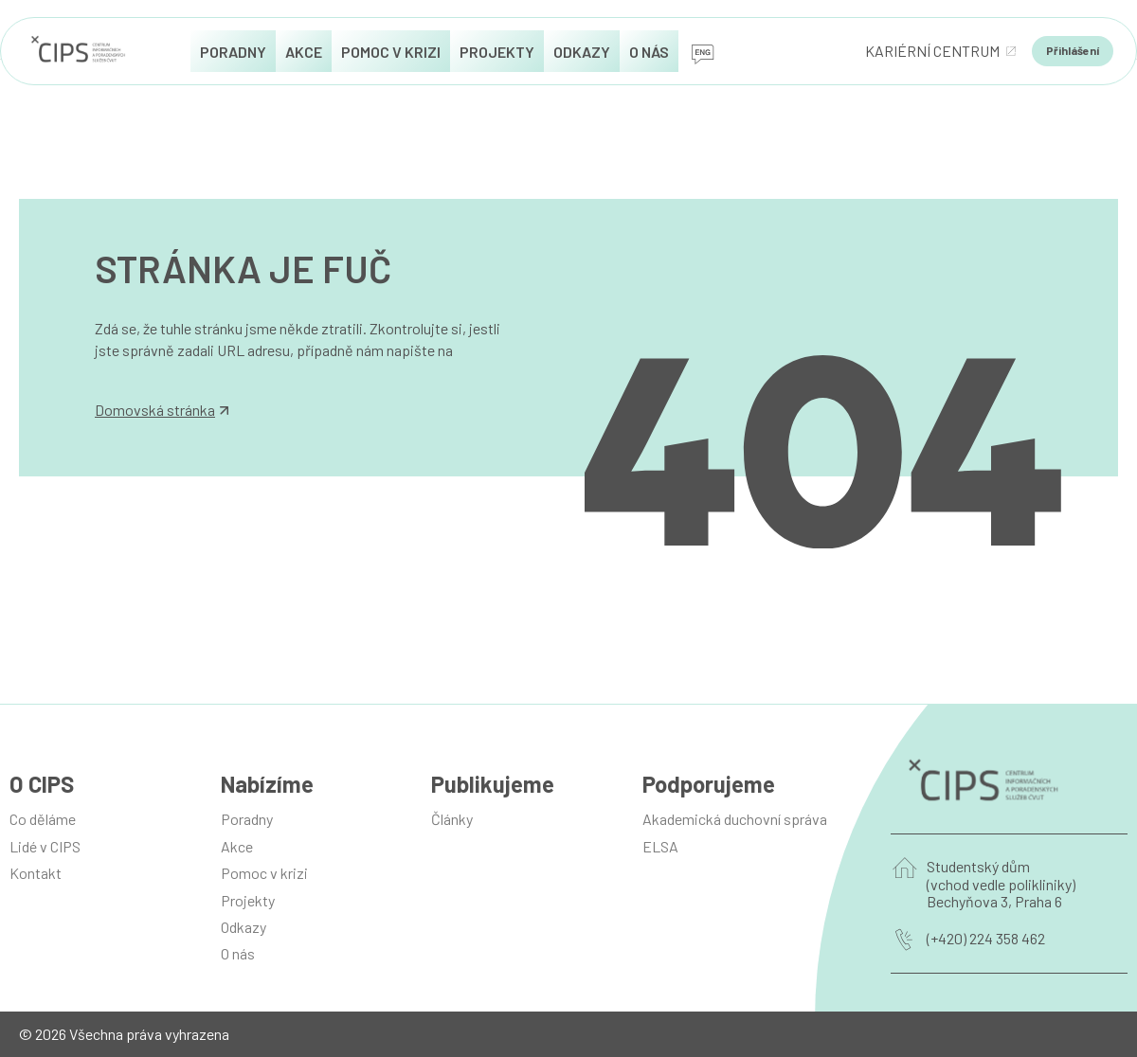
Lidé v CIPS (45, 846)
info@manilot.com (153, 371)
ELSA (660, 846)
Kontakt (35, 873)
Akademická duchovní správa (734, 819)
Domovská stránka (161, 410)
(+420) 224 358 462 (986, 938)
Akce (237, 846)
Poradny (247, 819)
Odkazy (243, 927)
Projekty (248, 900)
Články (452, 819)
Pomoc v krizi (264, 873)
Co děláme (42, 819)
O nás (238, 953)
